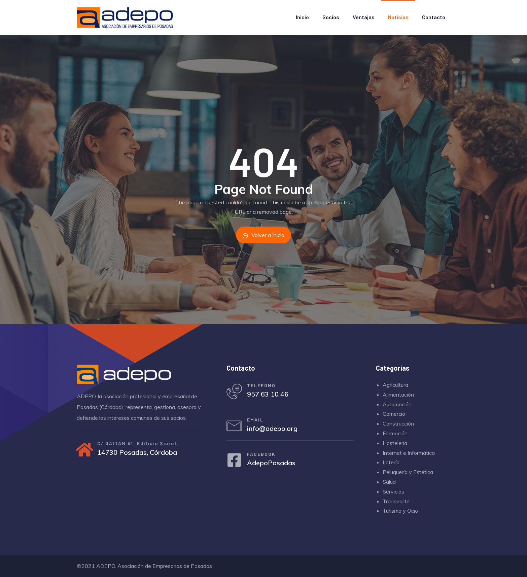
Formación (395, 433)
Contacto (433, 17)
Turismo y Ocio (400, 510)
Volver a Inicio (263, 235)
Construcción (398, 423)
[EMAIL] (234, 427)
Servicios (393, 491)
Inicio (302, 17)
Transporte (396, 501)
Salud (389, 481)
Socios (330, 17)
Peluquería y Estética (408, 472)
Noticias (398, 17)
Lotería (391, 462)
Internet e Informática (409, 452)
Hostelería (395, 443)
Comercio (394, 413)
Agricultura (395, 384)
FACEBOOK (262, 457)
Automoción (397, 404)
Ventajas (364, 17)
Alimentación (398, 394)
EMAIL (256, 421)
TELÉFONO (262, 385)
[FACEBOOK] (234, 463)
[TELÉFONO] (234, 392)
